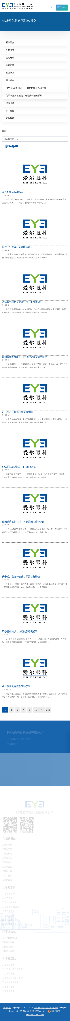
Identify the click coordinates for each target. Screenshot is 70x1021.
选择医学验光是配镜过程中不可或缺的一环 (24, 301)
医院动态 (10, 73)
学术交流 (10, 110)
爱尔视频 (10, 118)
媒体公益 (10, 103)
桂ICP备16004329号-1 (37, 1011)
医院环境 (10, 57)
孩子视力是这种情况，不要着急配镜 (21, 576)
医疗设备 (10, 80)
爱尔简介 (10, 42)
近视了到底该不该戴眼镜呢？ (17, 246)
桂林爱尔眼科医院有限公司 (46, 1007)
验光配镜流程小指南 (12, 192)
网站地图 (7, 1007)
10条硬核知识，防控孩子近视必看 (19, 631)
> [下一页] (42, 710)
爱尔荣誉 (10, 50)
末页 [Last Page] (48, 710)
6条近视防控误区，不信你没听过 (19, 466)
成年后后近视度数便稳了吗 (16, 686)
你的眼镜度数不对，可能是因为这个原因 (23, 521)
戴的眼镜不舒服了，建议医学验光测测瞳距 (24, 356)
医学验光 (11, 147)
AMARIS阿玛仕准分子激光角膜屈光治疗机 (26, 88)
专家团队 (10, 65)
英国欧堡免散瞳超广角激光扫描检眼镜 (24, 95)
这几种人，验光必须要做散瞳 (17, 411)
